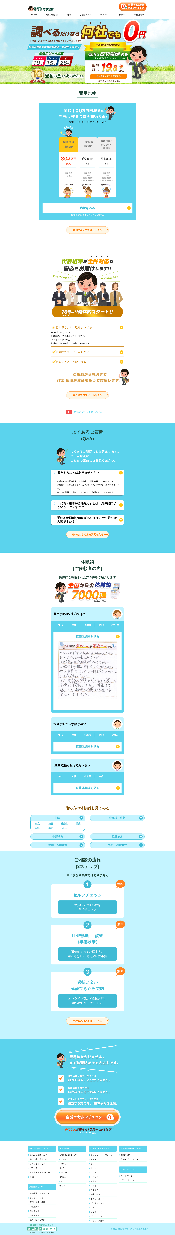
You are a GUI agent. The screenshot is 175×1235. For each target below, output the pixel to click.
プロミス (64, 1164)
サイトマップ (127, 1176)
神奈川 (64, 823)
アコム (63, 1159)
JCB (92, 1208)
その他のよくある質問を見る (87, 534)
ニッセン (94, 1186)
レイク (63, 1168)
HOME (34, 15)
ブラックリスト (36, 1168)
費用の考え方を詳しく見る (87, 230)
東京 (37, 823)
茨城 (37, 828)
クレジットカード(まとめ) (102, 1155)
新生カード (95, 1194)
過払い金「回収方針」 (39, 1159)
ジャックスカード (98, 1221)
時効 (32, 1177)
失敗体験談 (34, 1215)
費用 (69, 15)
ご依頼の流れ (35, 1207)
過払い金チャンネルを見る (88, 412)
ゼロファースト (97, 1203)
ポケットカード (97, 1199)
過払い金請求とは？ (38, 1155)
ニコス (93, 1172)
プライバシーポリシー (130, 1180)
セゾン (93, 1164)
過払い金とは (52, 15)
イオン (93, 1181)
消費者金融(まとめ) (68, 1155)
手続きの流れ (85, 15)
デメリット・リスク (38, 1164)
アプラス (94, 1190)
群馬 (64, 828)
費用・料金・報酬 (37, 1202)
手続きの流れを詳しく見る (87, 1021)
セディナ (94, 1177)
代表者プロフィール (129, 1159)
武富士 (63, 1177)
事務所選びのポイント (39, 1193)
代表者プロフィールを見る (87, 395)
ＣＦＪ (63, 1181)
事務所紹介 (139, 15)
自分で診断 (34, 1211)
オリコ (93, 1168)
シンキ (63, 1186)
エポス (93, 1159)
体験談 (122, 15)
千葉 (78, 823)
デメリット (105, 15)
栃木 (50, 828)
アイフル (64, 1172)
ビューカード (96, 1216)
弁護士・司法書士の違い (40, 1172)
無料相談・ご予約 (37, 1220)
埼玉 (50, 823)
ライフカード (96, 1212)
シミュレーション (37, 1198)
